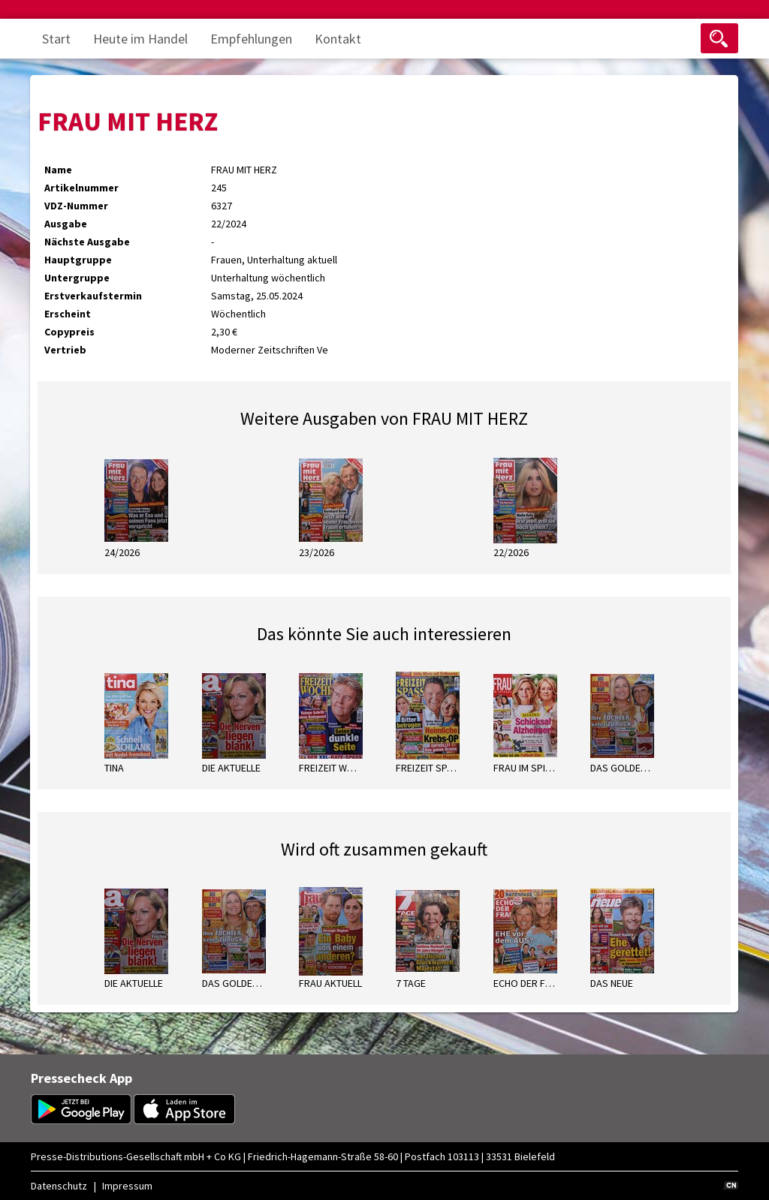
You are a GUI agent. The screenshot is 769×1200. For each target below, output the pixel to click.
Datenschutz (59, 1185)
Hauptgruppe (78, 259)
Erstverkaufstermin (93, 295)
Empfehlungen (251, 38)
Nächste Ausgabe (87, 241)
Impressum (127, 1185)
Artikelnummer (81, 187)
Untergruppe (77, 277)
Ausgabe (65, 223)
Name (58, 169)
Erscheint (67, 313)
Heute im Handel (140, 38)
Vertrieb (65, 349)
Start (56, 38)
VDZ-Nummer (76, 205)
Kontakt (338, 38)
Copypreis (69, 331)
